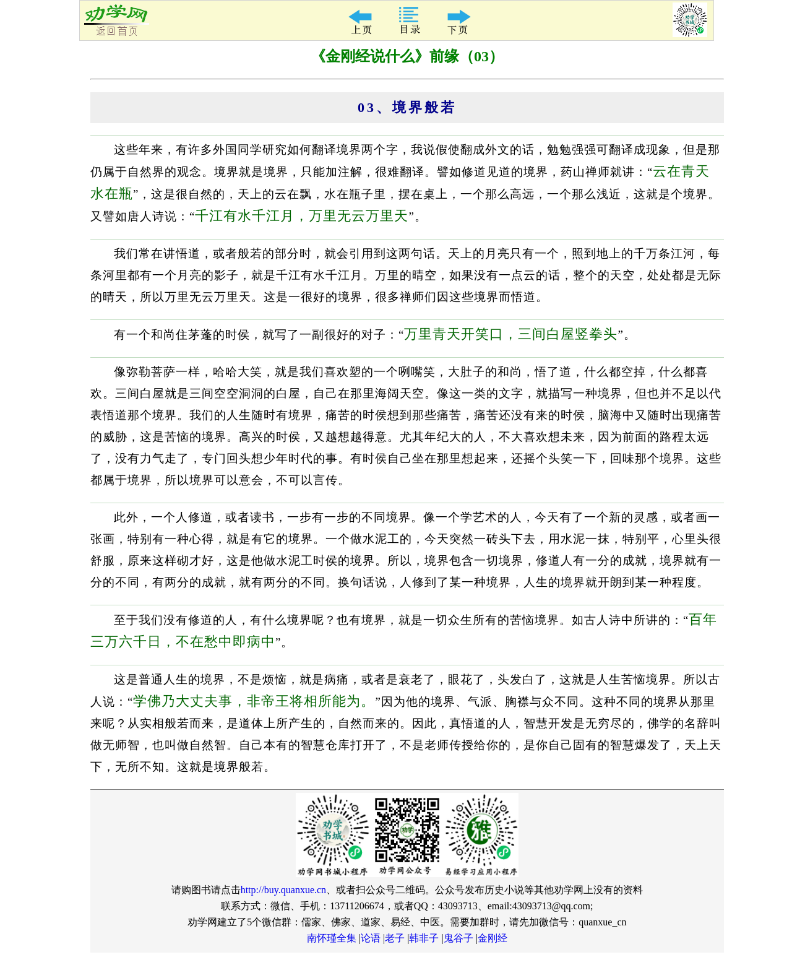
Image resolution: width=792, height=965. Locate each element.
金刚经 (492, 938)
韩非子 (424, 938)
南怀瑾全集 (331, 938)
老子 (395, 938)
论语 (371, 938)
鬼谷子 (458, 938)
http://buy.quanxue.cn (284, 890)
